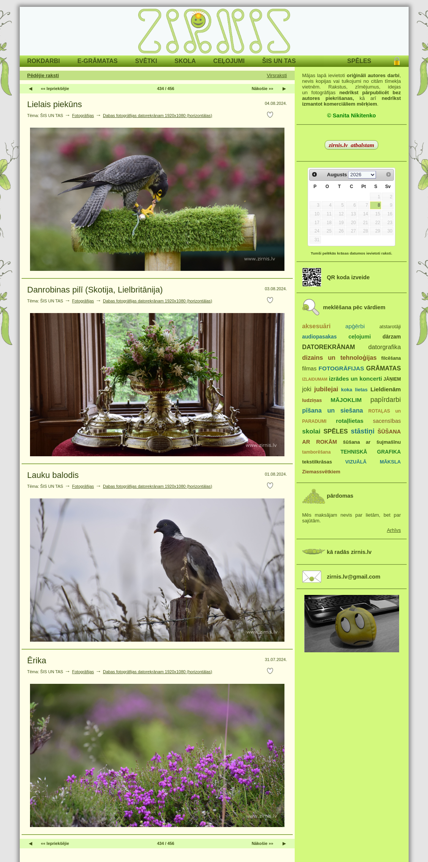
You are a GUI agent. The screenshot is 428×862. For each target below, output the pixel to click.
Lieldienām (385, 389)
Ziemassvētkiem (321, 471)
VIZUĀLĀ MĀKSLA (373, 462)
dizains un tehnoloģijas (339, 357)
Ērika (36, 660)
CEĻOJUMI (229, 61)
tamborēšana (316, 452)
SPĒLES (359, 61)
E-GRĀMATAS (97, 61)
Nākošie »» (262, 88)
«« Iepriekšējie (55, 88)
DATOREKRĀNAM (328, 346)
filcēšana (391, 358)
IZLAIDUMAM (315, 379)
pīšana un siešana (332, 410)
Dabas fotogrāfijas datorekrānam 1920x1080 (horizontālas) (157, 115)
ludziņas (312, 400)
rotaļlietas (349, 421)
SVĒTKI (146, 61)
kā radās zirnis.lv (349, 552)
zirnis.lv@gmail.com (354, 577)
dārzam (391, 337)
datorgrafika (384, 346)
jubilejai (326, 389)
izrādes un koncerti (355, 378)
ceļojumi (359, 337)
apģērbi (355, 326)
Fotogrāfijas (83, 115)
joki (306, 389)
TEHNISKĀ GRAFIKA (370, 452)
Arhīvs (394, 530)
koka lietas (354, 389)
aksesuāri (316, 326)
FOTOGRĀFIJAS (341, 368)
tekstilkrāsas (317, 462)
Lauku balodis (53, 475)
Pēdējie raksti (43, 75)
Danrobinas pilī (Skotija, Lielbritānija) (95, 289)
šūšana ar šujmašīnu (372, 442)
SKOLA (185, 61)
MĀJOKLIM (346, 400)
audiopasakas (319, 337)
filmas (309, 368)
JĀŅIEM (392, 379)
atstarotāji (390, 326)
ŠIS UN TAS (279, 61)
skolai (311, 431)
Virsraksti (277, 75)
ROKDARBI (43, 61)
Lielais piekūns (54, 104)
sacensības (387, 421)
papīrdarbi (385, 399)
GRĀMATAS (383, 368)
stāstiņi (362, 431)
